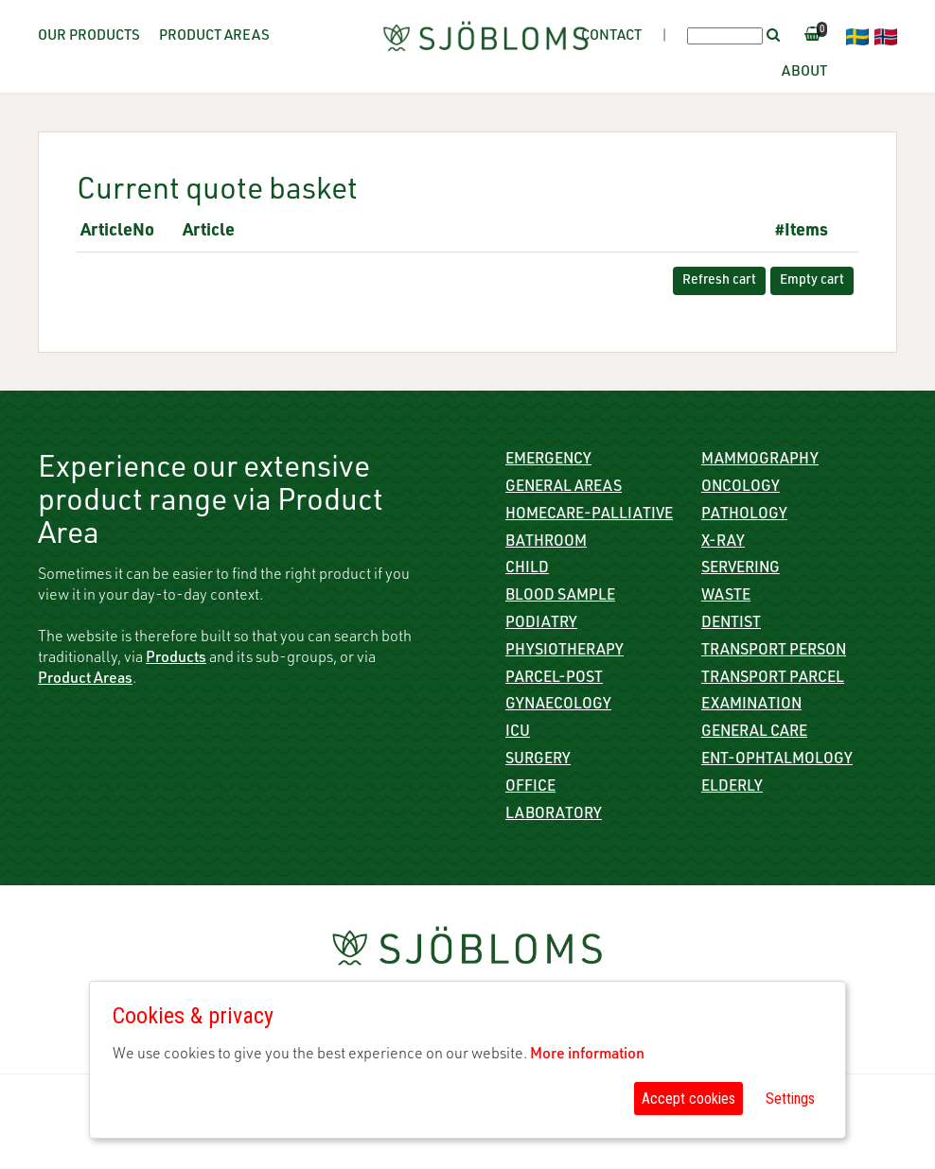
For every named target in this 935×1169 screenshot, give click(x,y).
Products (176, 659)
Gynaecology (558, 705)
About (804, 72)
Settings (790, 1099)
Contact (611, 36)
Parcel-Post (554, 679)
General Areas (563, 488)
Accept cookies (688, 1099)
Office (530, 787)
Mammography (760, 460)
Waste (725, 596)
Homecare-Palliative (589, 515)
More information (587, 1055)
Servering (740, 569)
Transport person (773, 651)
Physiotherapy (564, 651)
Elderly (732, 787)
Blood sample (560, 596)
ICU (517, 733)
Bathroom (546, 542)
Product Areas (214, 36)
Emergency (548, 460)
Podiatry (541, 624)
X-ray (723, 542)
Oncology (740, 488)
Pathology (744, 515)
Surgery (538, 760)
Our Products (89, 36)
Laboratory (553, 815)
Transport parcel (772, 679)
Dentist (731, 624)
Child (527, 569)
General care (754, 733)
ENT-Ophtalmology (777, 760)
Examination (751, 705)
